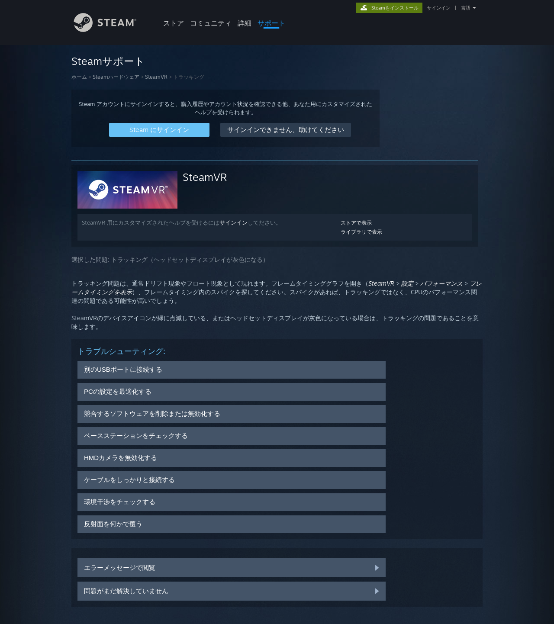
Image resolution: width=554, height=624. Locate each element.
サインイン (439, 8)
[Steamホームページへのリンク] (112, 29)
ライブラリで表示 (361, 231)
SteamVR (156, 77)
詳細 (244, 23)
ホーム (79, 77)
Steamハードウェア (116, 77)
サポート (271, 23)
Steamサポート (108, 61)
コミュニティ (211, 23)
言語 (465, 8)
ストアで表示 (356, 222)
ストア (173, 23)
